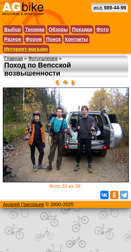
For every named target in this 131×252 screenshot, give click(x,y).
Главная (13, 58)
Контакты (76, 39)
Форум (34, 39)
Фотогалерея (43, 58)
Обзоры (58, 29)
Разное (12, 39)
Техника (34, 29)
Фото (102, 29)
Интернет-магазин (26, 49)
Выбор (12, 29)
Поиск (53, 39)
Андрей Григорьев (23, 204)
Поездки (82, 29)
